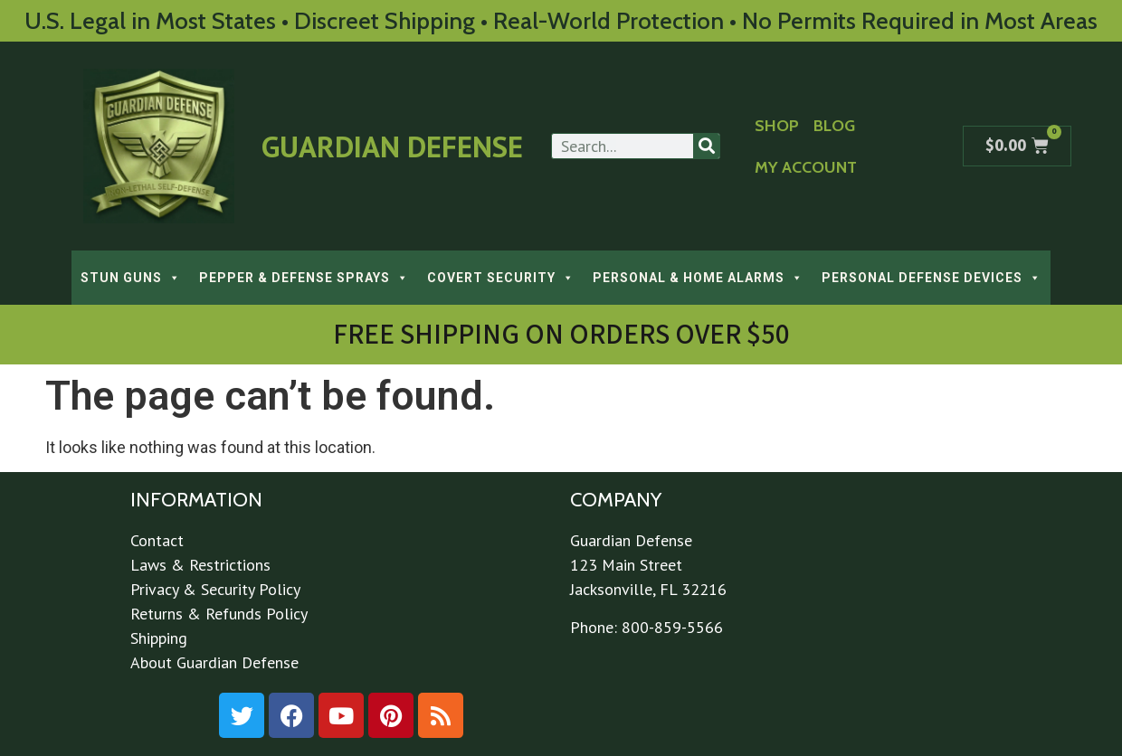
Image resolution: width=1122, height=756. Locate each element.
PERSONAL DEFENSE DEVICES (931, 278)
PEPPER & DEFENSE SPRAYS (304, 278)
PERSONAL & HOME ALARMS (698, 278)
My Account (806, 167)
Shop (777, 126)
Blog (834, 126)
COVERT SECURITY (501, 278)
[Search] (706, 146)
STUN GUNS (131, 278)
